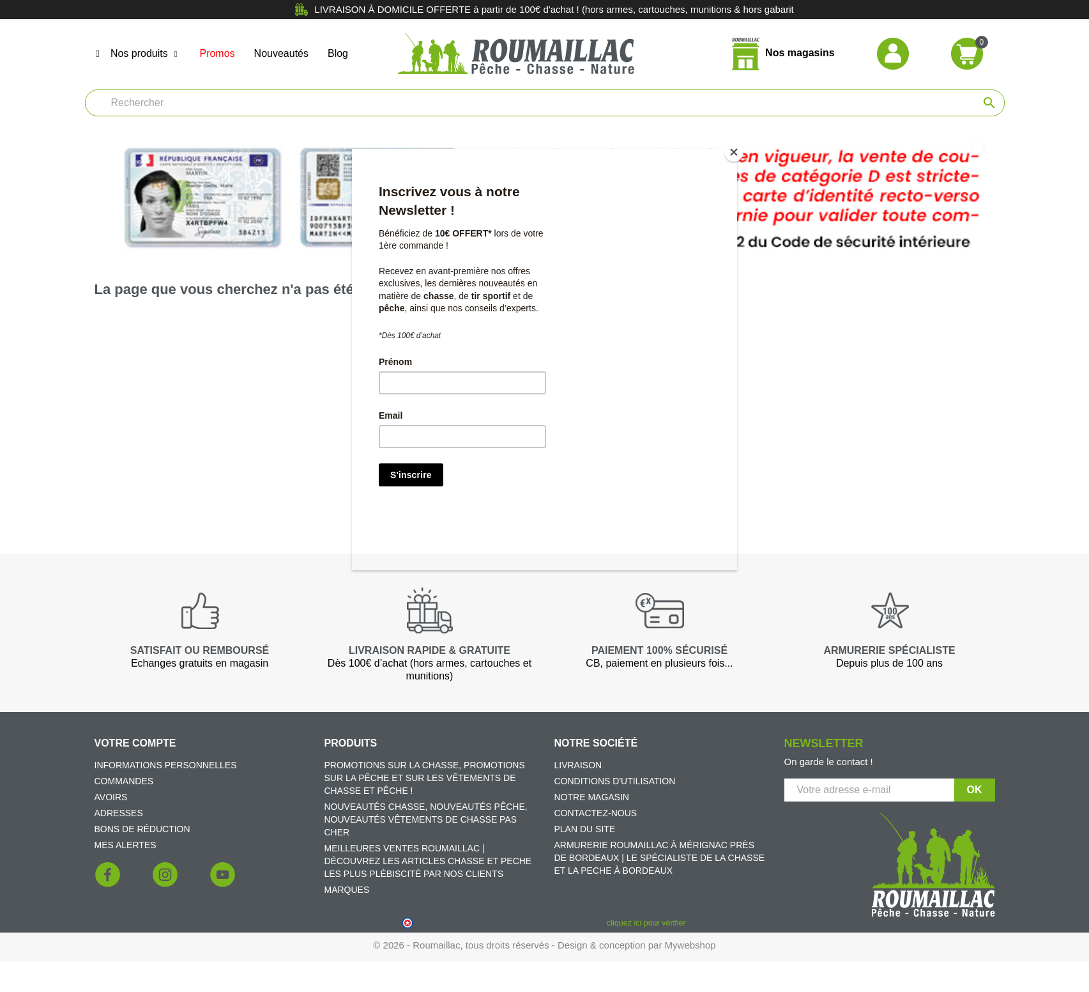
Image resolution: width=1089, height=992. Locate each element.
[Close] (733, 152)
